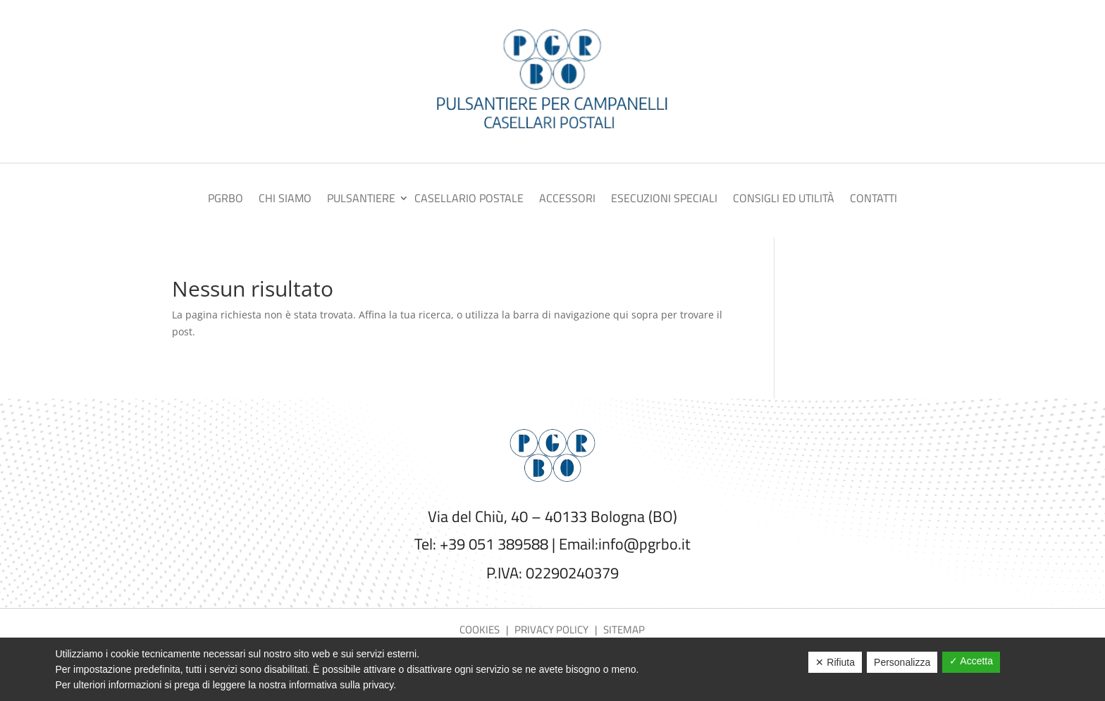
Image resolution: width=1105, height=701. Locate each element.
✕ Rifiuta (835, 662)
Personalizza (902, 662)
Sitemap (624, 629)
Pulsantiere (361, 199)
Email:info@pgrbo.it (625, 544)
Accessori (567, 199)
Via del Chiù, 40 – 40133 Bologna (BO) (552, 516)
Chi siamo (285, 199)
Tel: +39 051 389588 (481, 544)
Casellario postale (469, 199)
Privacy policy (551, 629)
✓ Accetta (971, 660)
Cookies (480, 629)
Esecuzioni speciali (664, 199)
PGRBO (225, 199)
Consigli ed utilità (783, 199)
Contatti (873, 199)
